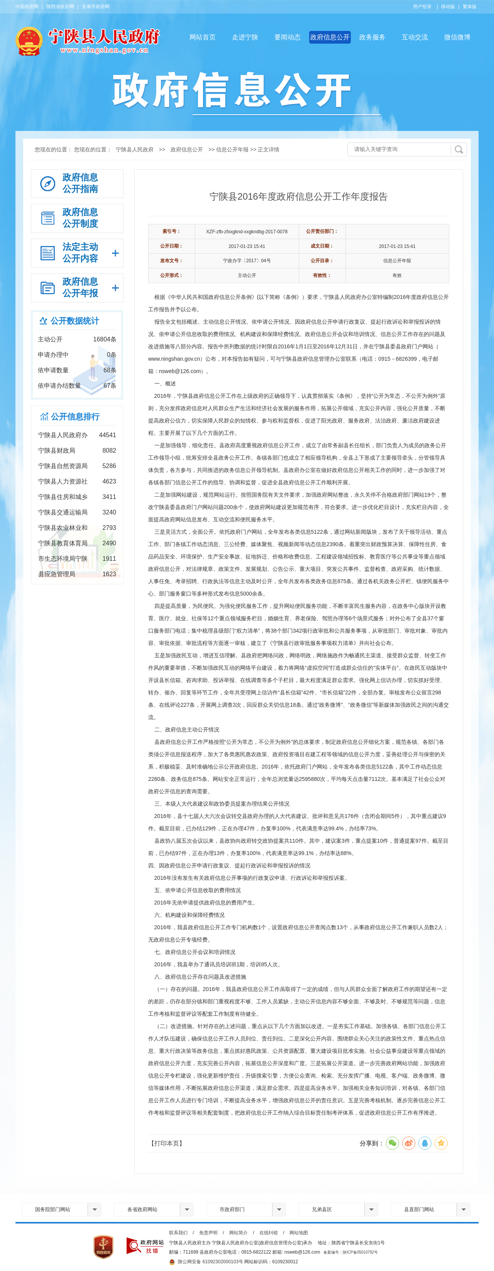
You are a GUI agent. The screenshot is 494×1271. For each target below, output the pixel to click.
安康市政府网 (96, 6)
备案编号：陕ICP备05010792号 (350, 1252)
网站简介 (238, 1232)
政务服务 (372, 37)
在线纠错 (268, 1232)
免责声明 (208, 1232)
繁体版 (470, 6)
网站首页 (202, 37)
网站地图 (298, 1232)
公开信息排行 (75, 416)
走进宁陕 (245, 37)
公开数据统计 (75, 320)
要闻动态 (287, 37)
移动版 (448, 6)
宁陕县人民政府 (135, 149)
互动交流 (415, 37)
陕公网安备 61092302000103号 (206, 1262)
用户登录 (422, 6)
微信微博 (457, 37)
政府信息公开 (330, 37)
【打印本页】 (166, 1143)
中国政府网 (27, 6)
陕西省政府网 (60, 6)
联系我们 (178, 1232)
